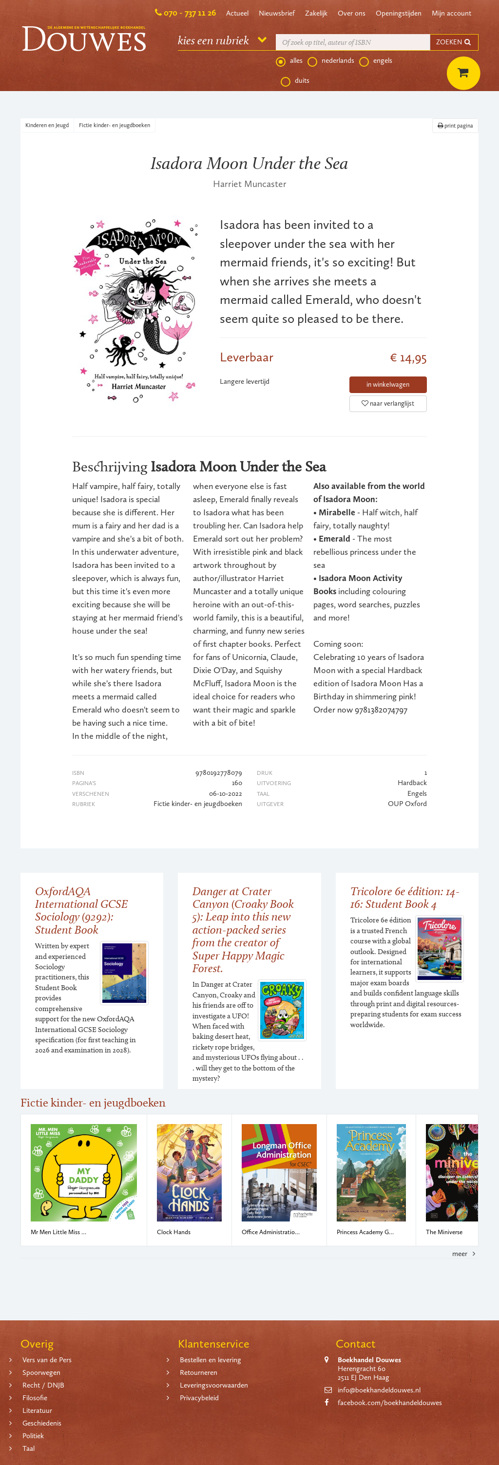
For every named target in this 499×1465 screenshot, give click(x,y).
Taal (28, 1448)
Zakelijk (316, 13)
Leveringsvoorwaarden (214, 1385)
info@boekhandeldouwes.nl (379, 1390)
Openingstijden (399, 13)
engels (375, 61)
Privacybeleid (199, 1397)
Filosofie (34, 1397)
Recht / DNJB (43, 1385)
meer (465, 1253)
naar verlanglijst (388, 403)
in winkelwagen (387, 384)
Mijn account (451, 13)
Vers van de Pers (47, 1359)
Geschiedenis (41, 1423)
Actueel (237, 13)
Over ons (351, 13)
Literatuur (37, 1410)
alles (289, 61)
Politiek (33, 1435)
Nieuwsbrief (277, 13)
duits (295, 81)
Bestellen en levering (210, 1359)
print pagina (455, 125)
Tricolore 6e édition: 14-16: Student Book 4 (405, 897)
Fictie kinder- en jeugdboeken (114, 125)
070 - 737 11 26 (190, 13)
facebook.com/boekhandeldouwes (390, 1402)
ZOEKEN (454, 42)
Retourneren (198, 1372)
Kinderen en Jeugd (47, 125)
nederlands (330, 61)
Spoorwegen (41, 1372)
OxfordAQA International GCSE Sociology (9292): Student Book (81, 910)
